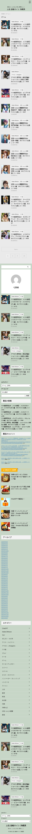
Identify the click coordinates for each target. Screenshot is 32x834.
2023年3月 (4, 585)
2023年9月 (4, 574)
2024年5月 (4, 560)
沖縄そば (5, 707)
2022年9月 (4, 596)
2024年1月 (4, 567)
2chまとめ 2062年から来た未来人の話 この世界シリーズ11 (15, 459)
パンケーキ (5, 682)
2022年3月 (4, 607)
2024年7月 (4, 556)
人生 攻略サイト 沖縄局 (16, 9)
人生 (3, 689)
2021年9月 (4, 618)
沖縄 (3, 704)
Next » (16, 249)
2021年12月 (5, 612)
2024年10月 (5, 551)
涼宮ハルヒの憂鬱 (7, 711)
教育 (3, 693)
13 (24, 256)
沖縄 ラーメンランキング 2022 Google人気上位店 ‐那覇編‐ (20, 525)
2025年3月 (4, 545)
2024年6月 (4, 558)
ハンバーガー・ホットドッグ (11, 678)
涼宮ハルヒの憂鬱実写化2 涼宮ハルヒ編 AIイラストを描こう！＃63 (20, 171)
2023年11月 (5, 571)
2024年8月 (4, 554)
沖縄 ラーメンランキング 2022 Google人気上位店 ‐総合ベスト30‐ (20, 513)
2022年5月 (4, 603)
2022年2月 (4, 609)
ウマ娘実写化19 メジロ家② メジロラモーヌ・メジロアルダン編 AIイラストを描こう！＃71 (15, 408)
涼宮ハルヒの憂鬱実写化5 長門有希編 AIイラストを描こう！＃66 (20, 125)
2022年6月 (4, 602)
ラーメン (5, 686)
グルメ (4, 653)
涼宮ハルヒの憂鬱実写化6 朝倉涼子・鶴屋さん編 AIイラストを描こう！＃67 (20, 110)
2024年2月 (4, 565)
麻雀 (3, 715)
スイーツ (5, 667)
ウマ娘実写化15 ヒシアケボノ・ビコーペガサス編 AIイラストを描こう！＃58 (20, 95)
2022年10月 (5, 594)
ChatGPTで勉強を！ (18, 499)
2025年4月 (4, 544)
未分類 (4, 700)
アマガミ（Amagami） (9, 646)
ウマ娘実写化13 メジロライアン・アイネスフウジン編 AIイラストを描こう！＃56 (20, 236)
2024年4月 (4, 562)
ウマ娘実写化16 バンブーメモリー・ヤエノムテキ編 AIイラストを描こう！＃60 (20, 61)
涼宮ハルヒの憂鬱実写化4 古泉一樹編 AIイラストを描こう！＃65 (20, 140)
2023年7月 (4, 578)
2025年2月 (4, 547)
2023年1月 (4, 589)
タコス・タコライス (8, 675)
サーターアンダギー (8, 664)
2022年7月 (4, 600)
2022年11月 (5, 592)
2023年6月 (4, 580)
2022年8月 (4, 598)
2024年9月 (4, 553)
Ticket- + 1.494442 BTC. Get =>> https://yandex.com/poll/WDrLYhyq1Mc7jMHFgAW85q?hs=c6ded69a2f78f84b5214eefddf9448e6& (14, 454)
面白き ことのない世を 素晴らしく (16, 828)
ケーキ (4, 657)
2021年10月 (5, 616)
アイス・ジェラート (8, 642)
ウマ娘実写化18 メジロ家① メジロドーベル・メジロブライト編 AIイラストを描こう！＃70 (15, 414)
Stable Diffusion (7, 632)
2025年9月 (4, 542)
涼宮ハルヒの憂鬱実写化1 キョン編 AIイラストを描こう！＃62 (20, 186)
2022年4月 (4, 605)
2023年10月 (5, 573)
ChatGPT (5, 628)
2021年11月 (5, 614)
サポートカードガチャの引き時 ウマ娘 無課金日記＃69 (15, 445)
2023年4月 (4, 583)
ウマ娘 (4, 649)
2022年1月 (4, 611)
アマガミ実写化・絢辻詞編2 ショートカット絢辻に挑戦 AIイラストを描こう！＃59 (21, 79)
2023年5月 (4, 582)
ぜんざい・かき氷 (7, 638)
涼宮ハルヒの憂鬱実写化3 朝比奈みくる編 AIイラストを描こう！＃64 (20, 156)
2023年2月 (4, 587)
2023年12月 (5, 569)
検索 (27, 395)
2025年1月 (4, 549)
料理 (3, 696)
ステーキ (5, 671)
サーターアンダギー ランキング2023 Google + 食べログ (15, 452)
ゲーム (4, 660)
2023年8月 (4, 576)
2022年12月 (5, 591)
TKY (3, 635)
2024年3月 (4, 563)
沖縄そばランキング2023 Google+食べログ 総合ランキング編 (20, 477)
